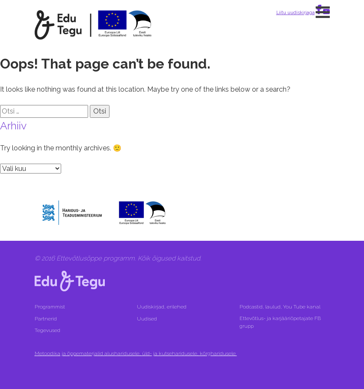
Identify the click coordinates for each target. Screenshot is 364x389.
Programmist (50, 307)
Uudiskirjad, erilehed (162, 307)
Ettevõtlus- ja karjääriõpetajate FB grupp (280, 322)
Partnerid (46, 319)
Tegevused (48, 330)
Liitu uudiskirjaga (295, 12)
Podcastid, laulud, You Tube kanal (281, 307)
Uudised (147, 319)
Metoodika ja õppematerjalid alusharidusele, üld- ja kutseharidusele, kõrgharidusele (136, 353)
